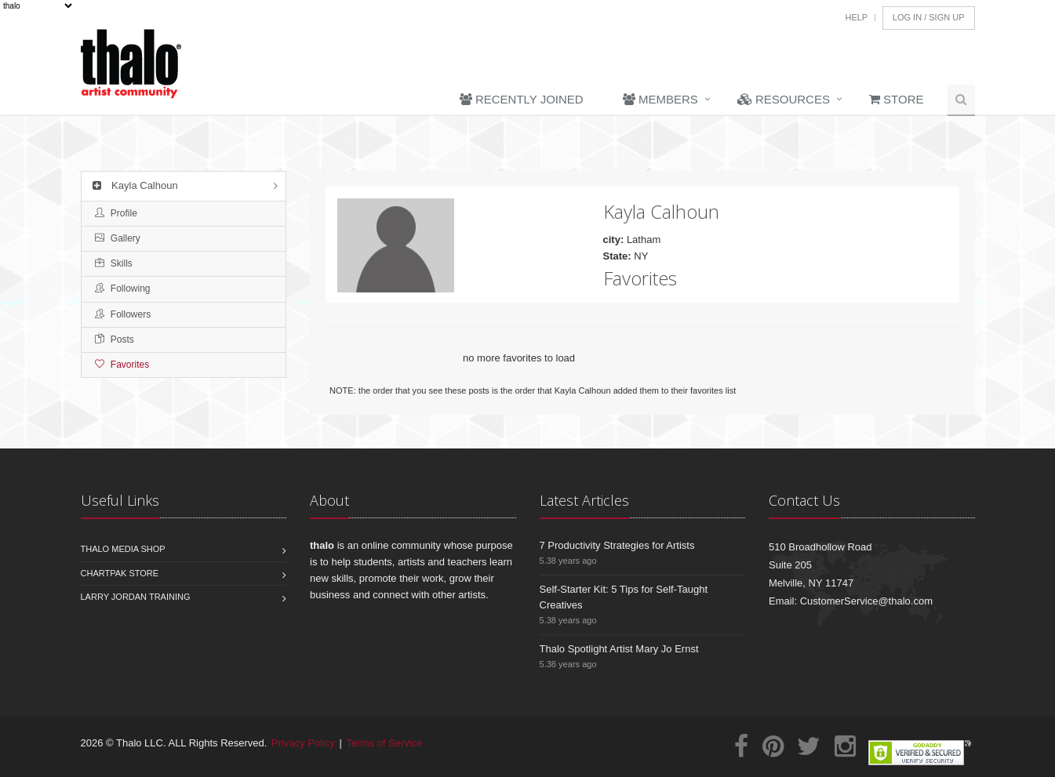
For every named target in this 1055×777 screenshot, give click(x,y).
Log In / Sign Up (929, 17)
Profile (116, 213)
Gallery (117, 238)
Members (660, 99)
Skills (114, 263)
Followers (123, 314)
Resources (783, 99)
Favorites (122, 364)
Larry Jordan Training (136, 596)
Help (856, 17)
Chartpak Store (120, 573)
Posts (114, 339)
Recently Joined (522, 99)
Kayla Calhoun (133, 185)
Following (123, 288)
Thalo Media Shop (123, 549)
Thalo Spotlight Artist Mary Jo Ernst (619, 649)
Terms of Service (385, 743)
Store (896, 99)
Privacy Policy (303, 743)
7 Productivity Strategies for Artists (617, 545)
